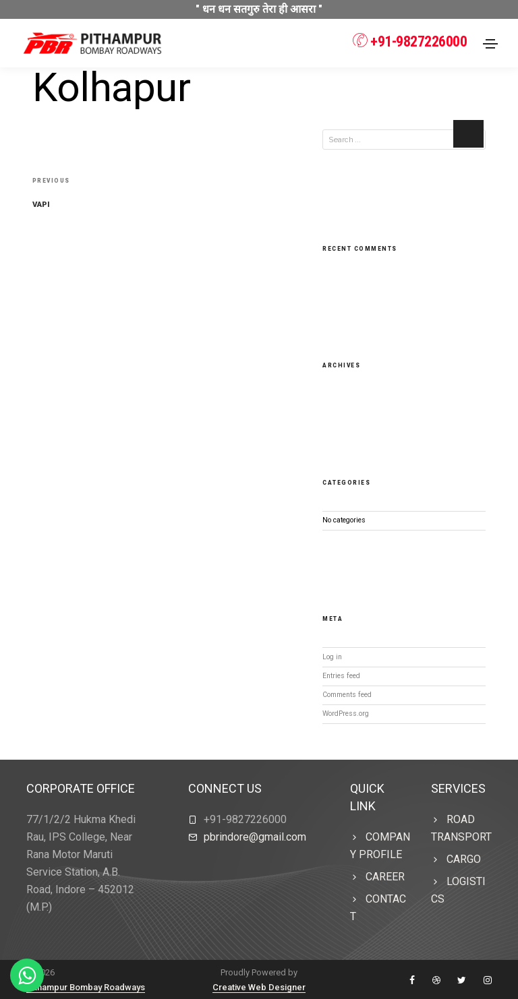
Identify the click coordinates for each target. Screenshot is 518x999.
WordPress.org (345, 712)
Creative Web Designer (259, 986)
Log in (332, 656)
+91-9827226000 (409, 41)
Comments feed (347, 694)
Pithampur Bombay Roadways (85, 986)
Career (385, 876)
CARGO (464, 858)
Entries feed (341, 675)
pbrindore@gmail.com (255, 836)
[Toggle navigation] (490, 44)
